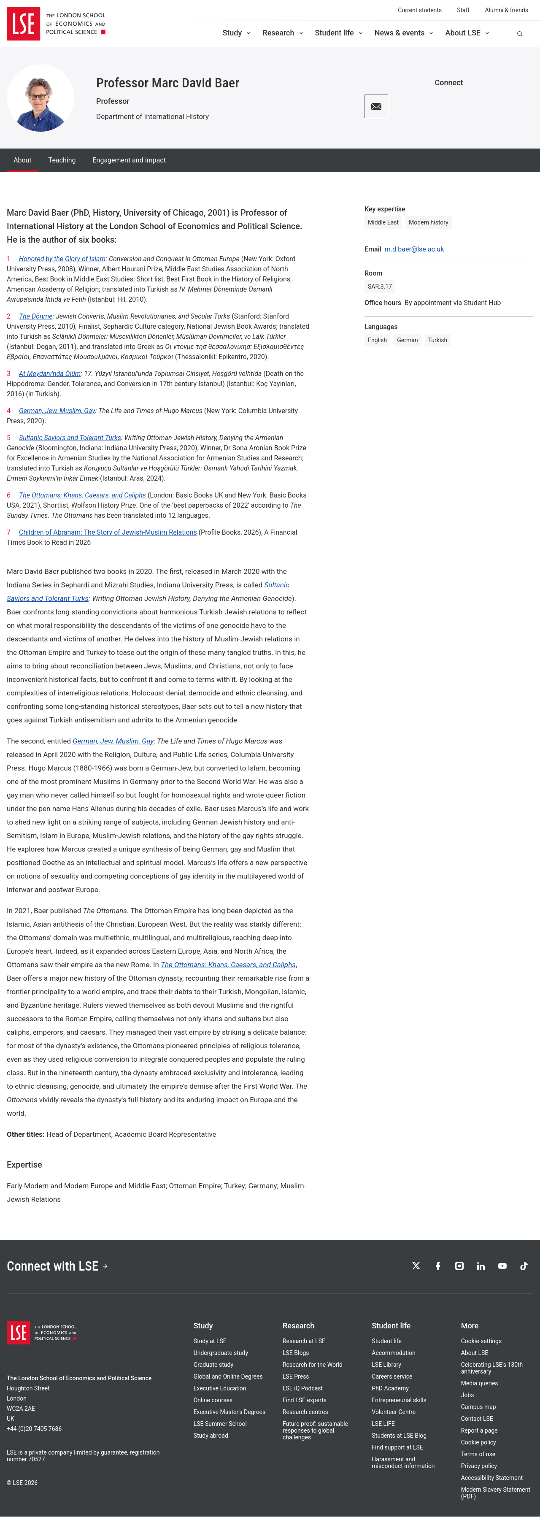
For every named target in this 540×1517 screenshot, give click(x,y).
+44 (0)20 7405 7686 (34, 1429)
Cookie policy (478, 1442)
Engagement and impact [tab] (128, 160)
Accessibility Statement (492, 1478)
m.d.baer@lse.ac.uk (414, 249)
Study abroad (211, 1436)
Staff (463, 10)
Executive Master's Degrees (230, 1412)
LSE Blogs (296, 1353)
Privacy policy (479, 1466)
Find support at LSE (397, 1447)
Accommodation (394, 1353)
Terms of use (478, 1454)
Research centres (305, 1412)
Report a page (479, 1431)
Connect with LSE (58, 1267)
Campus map (478, 1407)
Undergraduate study (221, 1353)
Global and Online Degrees (228, 1377)
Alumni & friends (506, 10)
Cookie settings (481, 1341)
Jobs (467, 1395)
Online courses (213, 1400)
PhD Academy (390, 1388)
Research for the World (313, 1365)
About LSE (468, 32)
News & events (405, 32)
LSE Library (386, 1365)
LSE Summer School (220, 1424)
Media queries (479, 1383)
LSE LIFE (383, 1424)
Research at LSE (304, 1341)
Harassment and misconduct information (403, 1463)
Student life (339, 32)
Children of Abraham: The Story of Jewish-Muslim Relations (108, 532)
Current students (420, 10)
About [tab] (23, 160)
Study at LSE (210, 1341)
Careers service (392, 1377)
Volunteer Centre (394, 1412)
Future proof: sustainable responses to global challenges (315, 1431)
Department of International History (152, 116)
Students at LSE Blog (399, 1436)
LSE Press (296, 1377)
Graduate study (213, 1365)
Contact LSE (477, 1419)
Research (283, 32)
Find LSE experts (305, 1400)
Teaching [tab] (62, 160)
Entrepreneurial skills (399, 1400)
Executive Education (220, 1388)
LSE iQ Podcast (303, 1388)
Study (237, 32)
